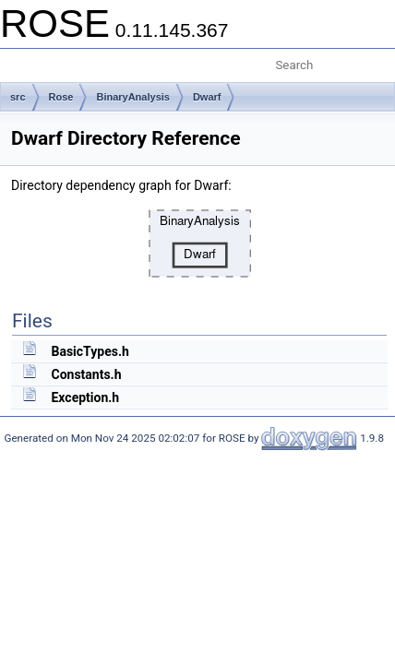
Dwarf (207, 96)
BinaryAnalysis (132, 96)
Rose (61, 96)
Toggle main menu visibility (25, 58)
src (18, 96)
